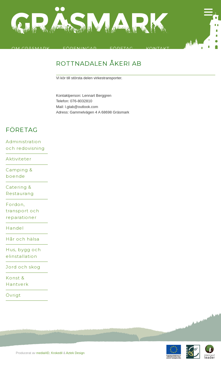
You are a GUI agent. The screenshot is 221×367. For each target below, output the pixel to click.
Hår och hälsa (22, 239)
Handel (15, 228)
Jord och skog (23, 267)
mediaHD (42, 353)
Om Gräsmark (31, 48)
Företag (121, 48)
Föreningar (80, 48)
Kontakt (157, 48)
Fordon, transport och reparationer (22, 211)
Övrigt (13, 295)
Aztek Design (75, 353)
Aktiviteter (18, 159)
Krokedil (56, 353)
